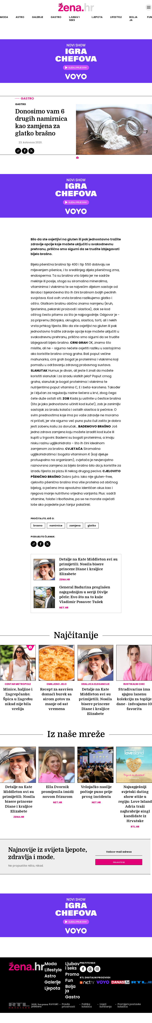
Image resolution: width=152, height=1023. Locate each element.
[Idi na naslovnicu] (76, 11)
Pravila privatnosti (68, 1006)
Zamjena (75, 525)
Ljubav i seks (74, 18)
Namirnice (56, 525)
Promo (72, 975)
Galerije (37, 17)
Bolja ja (133, 18)
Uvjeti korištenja (106, 1006)
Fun (149, 17)
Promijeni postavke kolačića (129, 1006)
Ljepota (97, 17)
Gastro (56, 17)
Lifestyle (116, 17)
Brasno (38, 525)
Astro (20, 17)
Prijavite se (119, 862)
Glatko (92, 525)
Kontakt (53, 1005)
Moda (4, 17)
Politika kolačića (87, 1006)
